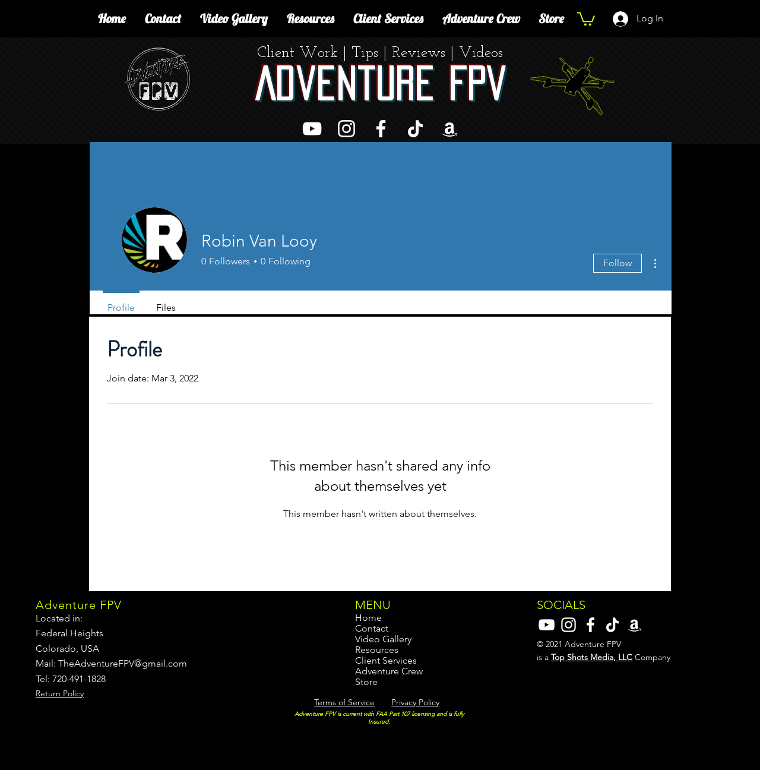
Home (368, 618)
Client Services (386, 660)
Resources (376, 650)
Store (366, 682)
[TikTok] (415, 128)
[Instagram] (346, 128)
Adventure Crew (389, 671)
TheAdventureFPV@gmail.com (122, 663)
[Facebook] (380, 128)
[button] (586, 18)
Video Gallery (383, 639)
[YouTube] (312, 128)
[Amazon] (449, 128)
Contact (371, 628)
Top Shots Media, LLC (591, 657)
